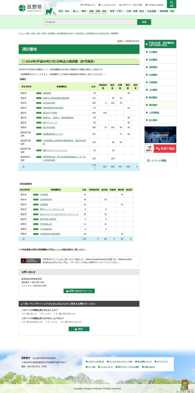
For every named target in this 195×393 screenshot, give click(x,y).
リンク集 (91, 367)
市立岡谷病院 (49, 103)
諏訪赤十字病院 (50, 113)
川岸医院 (45, 195)
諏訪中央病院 (49, 127)
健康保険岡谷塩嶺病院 (53, 108)
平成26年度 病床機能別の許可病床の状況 (92, 33)
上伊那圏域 (154, 113)
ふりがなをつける (109, 5)
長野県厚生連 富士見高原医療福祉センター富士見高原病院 (64, 158)
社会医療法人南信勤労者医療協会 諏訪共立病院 (64, 142)
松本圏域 (153, 60)
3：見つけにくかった (71, 322)
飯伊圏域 (153, 97)
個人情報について (144, 362)
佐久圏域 (153, 120)
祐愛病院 (47, 93)
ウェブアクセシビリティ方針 (120, 362)
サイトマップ (162, 362)
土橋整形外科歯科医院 (51, 234)
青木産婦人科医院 (49, 219)
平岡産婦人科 (47, 224)
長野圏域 (153, 67)
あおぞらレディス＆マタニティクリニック (60, 214)
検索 (171, 6)
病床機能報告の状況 (65, 33)
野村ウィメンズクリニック (53, 209)
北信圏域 (153, 75)
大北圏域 (153, 52)
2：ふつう (46, 314)
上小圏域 (153, 90)
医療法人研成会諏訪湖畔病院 (56, 98)
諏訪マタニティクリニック (55, 150)
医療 (44, 33)
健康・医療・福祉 (33, 33)
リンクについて (106, 367)
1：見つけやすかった (33, 322)
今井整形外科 (47, 199)
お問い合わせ (149, 367)
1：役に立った (30, 314)
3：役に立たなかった (65, 314)
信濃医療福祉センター (53, 134)
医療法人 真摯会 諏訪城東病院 (58, 118)
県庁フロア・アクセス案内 (128, 367)
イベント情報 (158, 160)
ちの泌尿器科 (47, 229)
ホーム (21, 33)
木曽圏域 (153, 82)
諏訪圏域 (153, 105)
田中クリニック (50, 123)
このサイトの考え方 (96, 362)
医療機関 (51, 33)
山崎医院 (45, 204)
